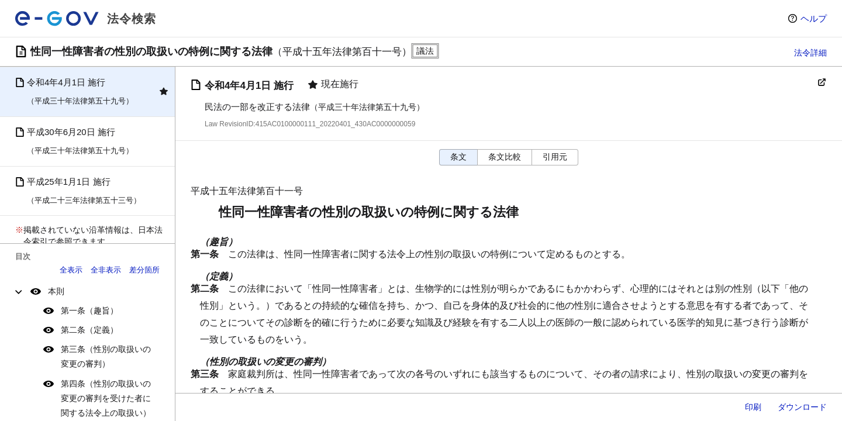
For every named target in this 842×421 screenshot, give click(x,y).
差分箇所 (144, 269)
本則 (56, 291)
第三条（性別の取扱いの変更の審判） (106, 356)
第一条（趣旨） (89, 310)
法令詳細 (810, 52)
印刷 (753, 407)
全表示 (71, 269)
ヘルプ (813, 18)
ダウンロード (802, 407)
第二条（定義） (89, 329)
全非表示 (106, 269)
